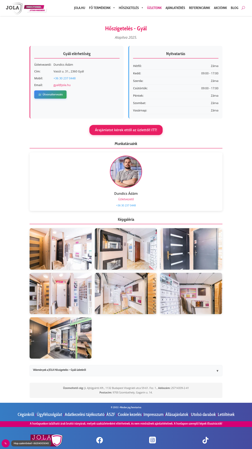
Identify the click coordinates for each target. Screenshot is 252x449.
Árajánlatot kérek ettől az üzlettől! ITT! (126, 130)
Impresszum (153, 414)
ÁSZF (111, 414)
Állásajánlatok (177, 414)
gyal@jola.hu (62, 85)
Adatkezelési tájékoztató (84, 414)
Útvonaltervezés (50, 94)
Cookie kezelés (130, 414)
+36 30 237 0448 (65, 78)
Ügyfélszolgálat (50, 414)
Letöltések (226, 414)
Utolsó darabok (203, 414)
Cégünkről (26, 414)
